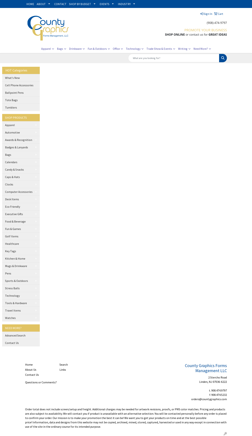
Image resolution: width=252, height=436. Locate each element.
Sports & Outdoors (16, 281)
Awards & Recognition (18, 140)
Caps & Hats (12, 177)
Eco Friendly (12, 206)
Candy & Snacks (14, 169)
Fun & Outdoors (97, 48)
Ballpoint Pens (14, 92)
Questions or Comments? (41, 382)
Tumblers (11, 107)
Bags (60, 48)
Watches (10, 318)
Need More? (200, 48)
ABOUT (41, 4)
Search (63, 364)
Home (29, 364)
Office (116, 48)
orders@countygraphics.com (209, 399)
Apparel (46, 48)
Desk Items (12, 199)
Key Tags (10, 251)
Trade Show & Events (159, 48)
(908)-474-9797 (217, 23)
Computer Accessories (19, 192)
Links (62, 369)
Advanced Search (15, 335)
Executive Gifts (14, 214)
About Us (30, 369)
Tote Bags (11, 100)
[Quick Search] (173, 58)
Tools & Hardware (16, 303)
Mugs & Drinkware (16, 266)
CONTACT (60, 4)
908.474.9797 (219, 390)
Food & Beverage (15, 221)
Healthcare (12, 243)
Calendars (11, 162)
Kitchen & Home (15, 258)
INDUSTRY (124, 4)
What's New (12, 78)
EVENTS (104, 4)
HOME (30, 4)
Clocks (9, 184)
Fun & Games (13, 229)
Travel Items (13, 310)
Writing (182, 48)
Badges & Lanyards (16, 147)
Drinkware (75, 48)
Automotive (12, 132)
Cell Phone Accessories (19, 85)
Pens (8, 273)
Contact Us (12, 343)
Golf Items (11, 236)
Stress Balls (12, 288)
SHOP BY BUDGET (80, 4)
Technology (133, 48)
